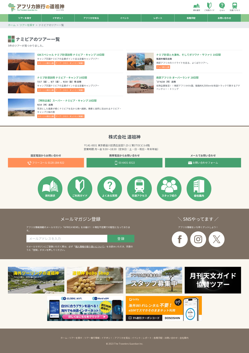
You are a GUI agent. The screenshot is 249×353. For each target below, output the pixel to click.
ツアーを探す (27, 25)
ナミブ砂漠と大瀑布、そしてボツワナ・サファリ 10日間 (188, 55)
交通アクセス (235, 7)
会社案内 (184, 337)
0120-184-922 (46, 163)
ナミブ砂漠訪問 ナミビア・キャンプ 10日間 (62, 77)
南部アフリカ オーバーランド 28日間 (177, 77)
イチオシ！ (107, 337)
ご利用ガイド (209, 7)
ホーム (12, 25)
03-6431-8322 (124, 163)
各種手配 (158, 337)
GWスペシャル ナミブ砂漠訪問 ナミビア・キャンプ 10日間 (70, 55)
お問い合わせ (171, 337)
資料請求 (196, 7)
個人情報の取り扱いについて (89, 246)
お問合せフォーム (203, 163)
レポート (147, 337)
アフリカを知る (122, 337)
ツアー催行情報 (92, 337)
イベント (136, 337)
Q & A (222, 7)
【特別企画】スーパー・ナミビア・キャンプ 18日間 (67, 100)
